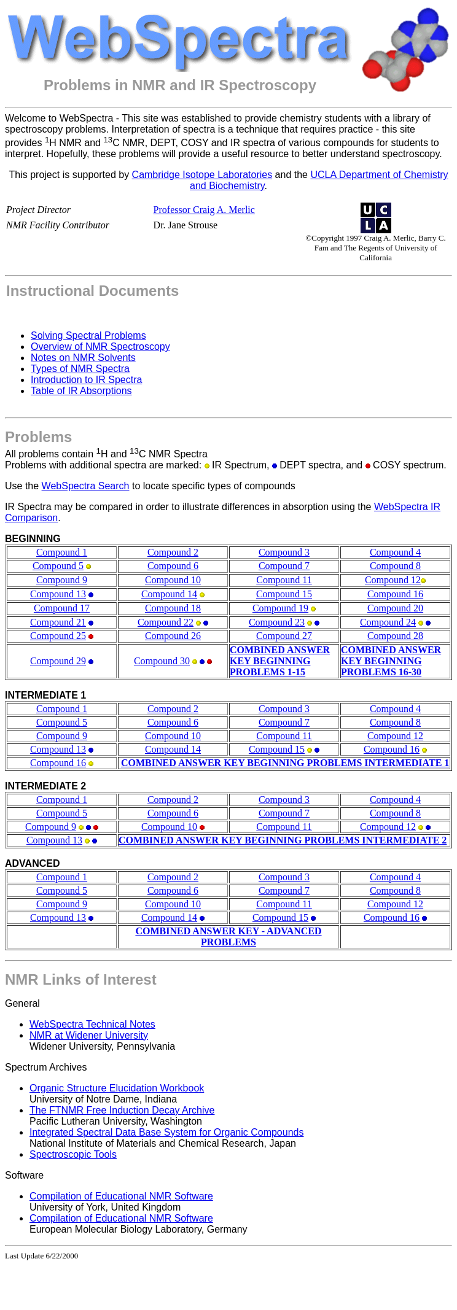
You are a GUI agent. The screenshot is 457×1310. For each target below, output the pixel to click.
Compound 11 (284, 580)
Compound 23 (277, 622)
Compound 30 (162, 661)
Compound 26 (173, 635)
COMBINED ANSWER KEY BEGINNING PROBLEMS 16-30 (391, 661)
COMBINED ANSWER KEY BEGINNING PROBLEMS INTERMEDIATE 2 (283, 840)
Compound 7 (284, 565)
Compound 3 (284, 552)
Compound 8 (395, 565)
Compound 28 (395, 635)
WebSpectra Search (86, 486)
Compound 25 (58, 635)
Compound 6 (172, 565)
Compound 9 (61, 580)
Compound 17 (62, 608)
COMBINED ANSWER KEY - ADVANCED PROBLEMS (228, 936)
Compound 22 (165, 622)
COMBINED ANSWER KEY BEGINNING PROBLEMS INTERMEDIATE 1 (285, 763)
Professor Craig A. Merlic (204, 209)
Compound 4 (395, 552)
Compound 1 (61, 552)
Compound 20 (395, 608)
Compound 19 (280, 608)
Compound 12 (393, 580)
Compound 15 (284, 594)
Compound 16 (395, 594)
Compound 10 (173, 580)
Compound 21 (58, 622)
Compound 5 (58, 565)
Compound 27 (284, 635)
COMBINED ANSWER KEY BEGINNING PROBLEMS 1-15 (280, 661)
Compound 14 (169, 594)
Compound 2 (172, 552)
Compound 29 (58, 661)
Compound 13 (58, 594)
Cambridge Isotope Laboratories (202, 174)
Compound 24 (388, 622)
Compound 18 (173, 608)
